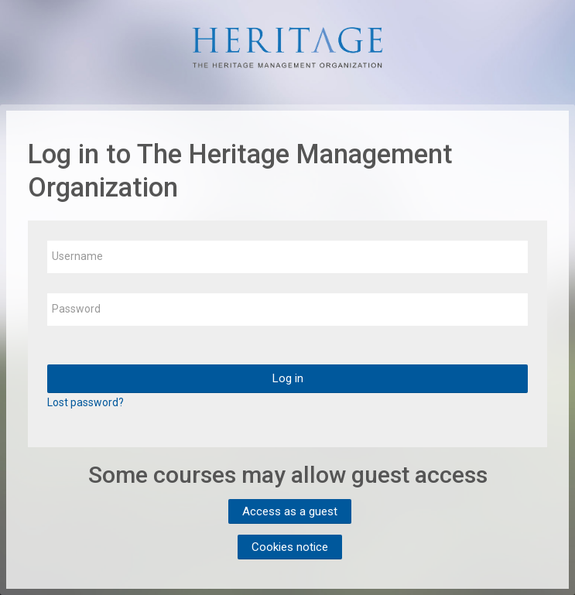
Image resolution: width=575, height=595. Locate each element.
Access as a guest (289, 511)
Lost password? (85, 402)
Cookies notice (290, 547)
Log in (287, 378)
